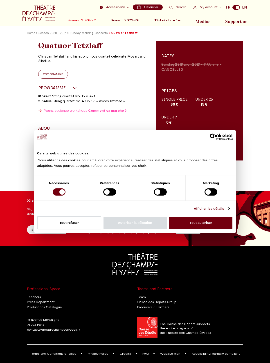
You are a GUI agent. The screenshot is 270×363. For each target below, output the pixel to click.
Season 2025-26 (126, 20)
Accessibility (113, 7)
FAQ (145, 353)
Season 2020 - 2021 (52, 34)
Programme (53, 75)
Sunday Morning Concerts (89, 34)
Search (178, 7)
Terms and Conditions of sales (53, 353)
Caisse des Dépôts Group (156, 302)
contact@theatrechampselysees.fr (53, 329)
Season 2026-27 (82, 20)
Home (31, 34)
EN (244, 7)
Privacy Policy (98, 353)
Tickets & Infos (170, 20)
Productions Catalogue (44, 307)
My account (206, 7)
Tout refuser (69, 223)
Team (141, 297)
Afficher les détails (209, 208)
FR (228, 7)
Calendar (148, 7)
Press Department (41, 302)
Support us (238, 20)
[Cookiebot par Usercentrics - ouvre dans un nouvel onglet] (213, 137)
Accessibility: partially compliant (216, 353)
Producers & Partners (153, 307)
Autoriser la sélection (135, 223)
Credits (125, 353)
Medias (205, 20)
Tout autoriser (201, 223)
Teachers (34, 297)
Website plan (170, 353)
